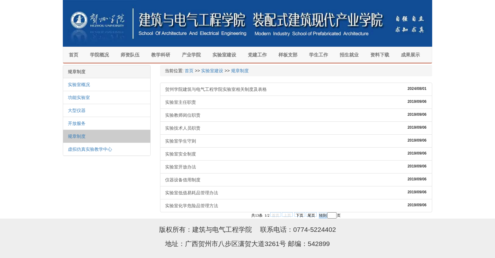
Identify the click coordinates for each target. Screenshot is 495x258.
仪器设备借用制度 (296, 179)
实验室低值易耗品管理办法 (296, 192)
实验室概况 (79, 84)
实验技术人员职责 (296, 128)
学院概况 (99, 54)
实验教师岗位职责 (296, 115)
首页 (73, 54)
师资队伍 (130, 54)
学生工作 (318, 54)
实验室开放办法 (296, 166)
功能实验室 (79, 97)
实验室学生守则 (296, 141)
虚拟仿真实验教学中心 (90, 149)
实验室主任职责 (296, 102)
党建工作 (257, 54)
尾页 (311, 215)
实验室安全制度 (296, 153)
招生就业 (349, 54)
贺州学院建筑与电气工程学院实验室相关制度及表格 (296, 89)
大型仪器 (77, 110)
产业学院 (191, 54)
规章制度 (77, 136)
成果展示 (410, 54)
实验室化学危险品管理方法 (296, 205)
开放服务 (77, 123)
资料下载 (379, 54)
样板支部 (287, 54)
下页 (299, 215)
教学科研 (160, 54)
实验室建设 (224, 54)
